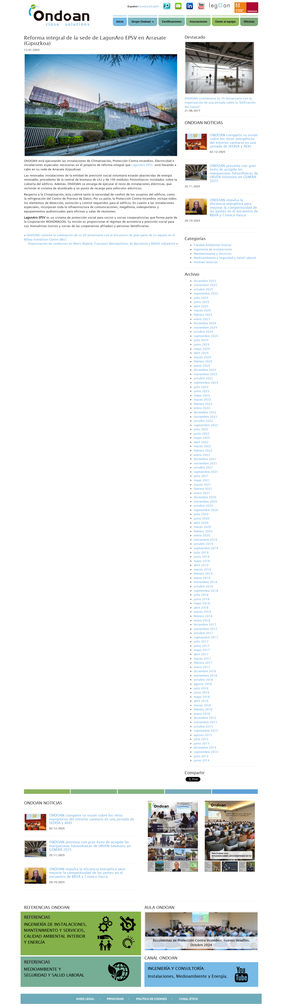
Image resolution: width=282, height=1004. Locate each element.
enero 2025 (202, 319)
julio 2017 (201, 641)
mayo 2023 (202, 395)
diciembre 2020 (205, 497)
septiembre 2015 (206, 730)
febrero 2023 (203, 404)
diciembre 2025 (205, 281)
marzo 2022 (202, 446)
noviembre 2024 (205, 327)
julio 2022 (201, 429)
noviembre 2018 (205, 582)
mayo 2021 (202, 480)
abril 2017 (201, 654)
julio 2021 (201, 476)
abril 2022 (201, 442)
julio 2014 (201, 756)
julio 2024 (201, 340)
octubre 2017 (203, 633)
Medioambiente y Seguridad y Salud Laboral (225, 258)
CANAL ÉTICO (188, 999)
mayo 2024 (202, 349)
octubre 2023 (203, 378)
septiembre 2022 (206, 425)
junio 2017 (201, 646)
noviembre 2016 (205, 675)
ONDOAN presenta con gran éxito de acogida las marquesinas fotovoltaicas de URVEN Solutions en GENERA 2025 (234, 173)
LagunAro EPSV (142, 165)
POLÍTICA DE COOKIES (151, 999)
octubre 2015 (203, 726)
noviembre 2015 (205, 722)
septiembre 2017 (206, 637)
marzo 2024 (202, 357)
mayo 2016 (202, 697)
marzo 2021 (202, 484)
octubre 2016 (203, 679)
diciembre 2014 (205, 747)
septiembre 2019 (206, 548)
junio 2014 (201, 760)
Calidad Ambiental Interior (212, 245)
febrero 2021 (203, 488)
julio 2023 (201, 387)
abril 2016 (201, 701)
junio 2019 (201, 556)
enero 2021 (202, 493)
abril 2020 (201, 523)
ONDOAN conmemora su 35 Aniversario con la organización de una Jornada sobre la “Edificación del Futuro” (220, 102)
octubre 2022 (203, 421)
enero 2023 (202, 408)
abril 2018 (201, 607)
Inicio (119, 21)
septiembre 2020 (206, 510)
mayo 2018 (202, 603)
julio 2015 (201, 739)
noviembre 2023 (205, 374)
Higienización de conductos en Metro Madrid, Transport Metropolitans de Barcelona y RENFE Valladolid (101, 243)
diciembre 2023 (205, 370)
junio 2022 (201, 433)
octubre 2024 (203, 331)
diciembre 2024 (205, 323)
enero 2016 (202, 713)
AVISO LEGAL (85, 999)
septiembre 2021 (206, 472)
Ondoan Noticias (206, 262)
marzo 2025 (202, 310)
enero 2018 (202, 620)
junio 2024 (201, 344)
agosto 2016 (203, 684)
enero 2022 (202, 455)
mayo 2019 (202, 561)
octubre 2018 (203, 586)
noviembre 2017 (205, 629)
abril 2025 (201, 306)
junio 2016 (201, 692)
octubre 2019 (203, 544)
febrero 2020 (203, 531)
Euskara (144, 6)
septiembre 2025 (206, 293)
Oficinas (249, 21)
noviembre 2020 (205, 501)
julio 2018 (201, 595)
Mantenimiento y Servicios (212, 253)
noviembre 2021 (205, 463)
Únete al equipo (225, 21)
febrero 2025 (203, 314)
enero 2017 (202, 667)
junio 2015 (201, 743)
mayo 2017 (202, 650)
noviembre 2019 (205, 539)
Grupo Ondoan (142, 21)
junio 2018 (201, 599)
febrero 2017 (203, 662)
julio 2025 (201, 298)
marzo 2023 (202, 399)
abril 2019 (201, 565)
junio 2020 (201, 518)
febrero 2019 (203, 573)
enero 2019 (202, 578)
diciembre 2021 (205, 459)
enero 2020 (202, 535)
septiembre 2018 (206, 590)
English (155, 6)
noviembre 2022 (205, 416)
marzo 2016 (202, 705)
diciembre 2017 (205, 624)
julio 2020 (201, 514)
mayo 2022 (202, 437)
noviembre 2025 (205, 285)
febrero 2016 (203, 709)
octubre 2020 (203, 505)
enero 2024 (202, 365)
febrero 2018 (203, 616)
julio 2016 (201, 688)
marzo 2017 (202, 658)
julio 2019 (201, 552)
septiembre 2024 (206, 336)
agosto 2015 (203, 735)
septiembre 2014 (206, 752)
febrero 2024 (203, 361)
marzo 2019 (202, 569)
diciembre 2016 (205, 671)
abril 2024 (201, 353)
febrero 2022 (203, 450)
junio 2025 (201, 302)
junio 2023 (201, 391)
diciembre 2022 (205, 412)
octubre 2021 (203, 467)
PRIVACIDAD (115, 999)
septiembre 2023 (206, 382)
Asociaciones (198, 21)
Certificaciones (171, 21)
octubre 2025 (203, 289)
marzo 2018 (202, 611)
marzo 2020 (202, 527)
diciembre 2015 (205, 718)
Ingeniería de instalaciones (213, 249)
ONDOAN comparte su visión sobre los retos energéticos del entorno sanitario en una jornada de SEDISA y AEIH (234, 140)
